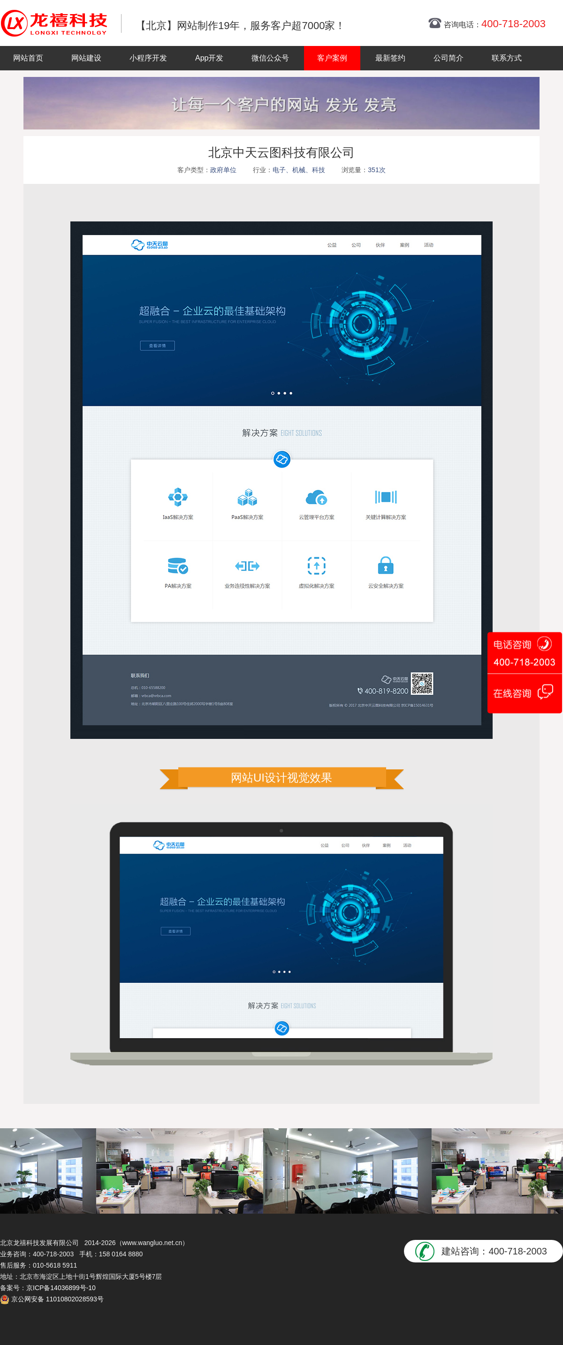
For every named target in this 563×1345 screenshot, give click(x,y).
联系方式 (507, 58)
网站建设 (86, 58)
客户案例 (332, 58)
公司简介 (449, 58)
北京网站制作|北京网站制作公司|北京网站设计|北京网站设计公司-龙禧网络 (54, 23)
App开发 (209, 58)
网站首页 (28, 58)
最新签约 (390, 58)
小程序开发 (148, 58)
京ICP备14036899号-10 (61, 1288)
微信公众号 (270, 58)
